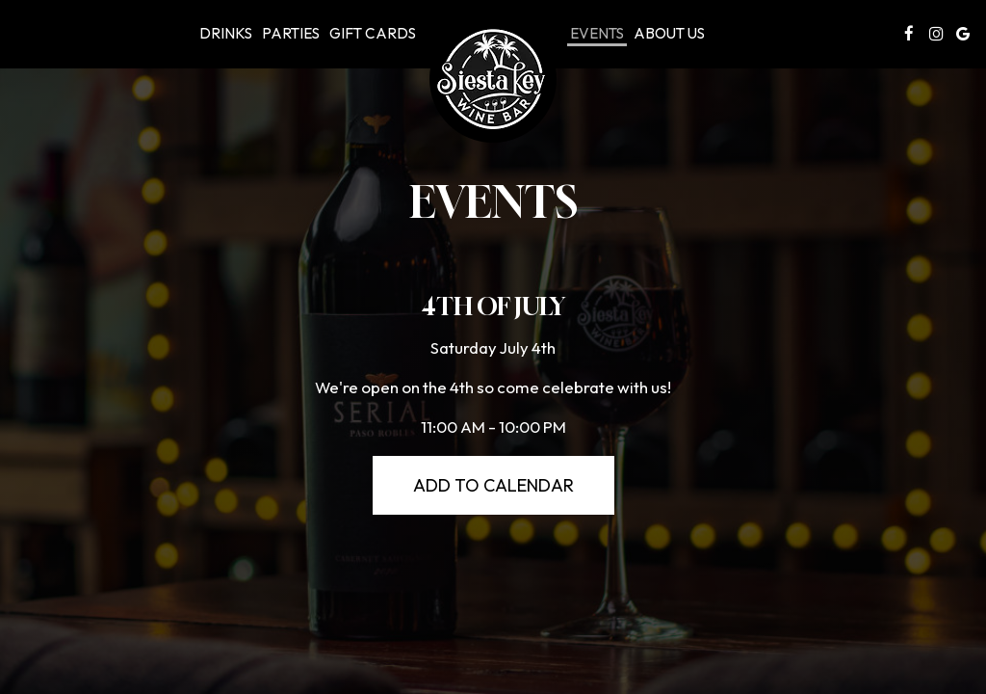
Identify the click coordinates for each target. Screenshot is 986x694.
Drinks (225, 33)
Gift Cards (372, 33)
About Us (669, 33)
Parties (291, 33)
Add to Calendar (493, 485)
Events (597, 33)
